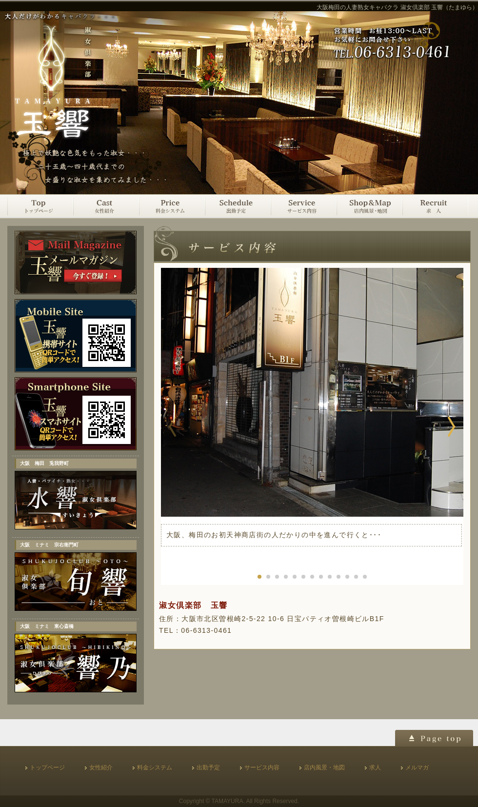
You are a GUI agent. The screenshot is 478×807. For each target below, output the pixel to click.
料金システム (172, 206)
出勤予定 (238, 206)
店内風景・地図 (369, 206)
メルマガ (417, 767)
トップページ (40, 206)
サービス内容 (304, 206)
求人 (435, 206)
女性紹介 (106, 206)
